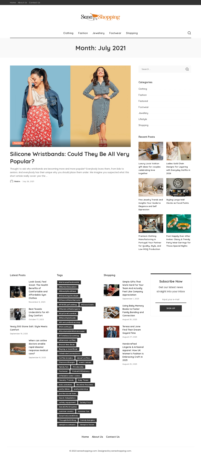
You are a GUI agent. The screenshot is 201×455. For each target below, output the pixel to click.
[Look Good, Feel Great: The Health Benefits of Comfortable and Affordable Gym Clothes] (18, 292)
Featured (143, 101)
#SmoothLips (65, 327)
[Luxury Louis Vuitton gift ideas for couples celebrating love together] (151, 151)
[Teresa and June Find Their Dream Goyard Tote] (111, 335)
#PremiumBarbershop (69, 322)
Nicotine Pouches (85, 385)
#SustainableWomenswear (72, 331)
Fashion (18, 143)
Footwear (144, 107)
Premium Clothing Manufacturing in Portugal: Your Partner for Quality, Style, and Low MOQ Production (150, 242)
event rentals (85, 362)
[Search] (189, 33)
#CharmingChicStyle (68, 296)
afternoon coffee (67, 340)
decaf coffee (83, 358)
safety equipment (67, 402)
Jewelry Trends (66, 380)
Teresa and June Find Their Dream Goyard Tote (131, 333)
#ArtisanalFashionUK (69, 282)
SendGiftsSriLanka (68, 407)
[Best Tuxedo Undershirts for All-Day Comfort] (18, 314)
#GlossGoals (87, 305)
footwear (63, 371)
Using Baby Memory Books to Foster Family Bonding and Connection (132, 312)
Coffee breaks (66, 358)
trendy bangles (87, 420)
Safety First (85, 402)
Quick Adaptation (67, 398)
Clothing (143, 89)
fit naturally (78, 367)
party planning (81, 389)
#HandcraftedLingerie (69, 309)
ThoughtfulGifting (67, 420)
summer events (66, 411)
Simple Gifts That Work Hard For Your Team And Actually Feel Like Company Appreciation (133, 288)
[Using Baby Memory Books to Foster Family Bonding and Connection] (111, 314)
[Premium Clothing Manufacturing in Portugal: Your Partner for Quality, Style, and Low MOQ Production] (151, 223)
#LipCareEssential (67, 313)
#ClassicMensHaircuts (69, 300)
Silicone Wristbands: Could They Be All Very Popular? (68, 157)
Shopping (143, 125)
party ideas (64, 389)
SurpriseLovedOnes (68, 416)
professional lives (67, 393)
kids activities (65, 385)
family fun (63, 367)
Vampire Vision (87, 424)
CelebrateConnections (69, 353)
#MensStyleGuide (67, 318)
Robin (17, 181)
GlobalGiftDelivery (80, 371)
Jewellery (143, 113)
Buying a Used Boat (68, 349)
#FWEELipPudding (68, 305)
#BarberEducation (68, 287)
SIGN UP (170, 308)
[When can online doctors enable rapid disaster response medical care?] (18, 349)
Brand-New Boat (67, 344)
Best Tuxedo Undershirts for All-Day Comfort (39, 312)
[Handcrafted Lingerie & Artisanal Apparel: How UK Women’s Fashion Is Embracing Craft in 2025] (111, 357)
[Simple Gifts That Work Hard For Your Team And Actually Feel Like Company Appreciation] (111, 290)
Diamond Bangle (67, 362)
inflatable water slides (69, 376)
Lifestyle (143, 119)
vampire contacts (67, 424)
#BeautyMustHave (67, 291)
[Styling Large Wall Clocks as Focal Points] (178, 187)
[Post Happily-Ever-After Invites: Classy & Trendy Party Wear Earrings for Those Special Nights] (178, 223)
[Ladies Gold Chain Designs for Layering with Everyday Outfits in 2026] (178, 151)
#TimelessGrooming (69, 336)
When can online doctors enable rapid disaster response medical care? (38, 347)
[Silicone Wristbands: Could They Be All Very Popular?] (70, 106)
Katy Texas (83, 380)
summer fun (83, 411)
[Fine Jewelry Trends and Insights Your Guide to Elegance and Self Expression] (151, 187)
